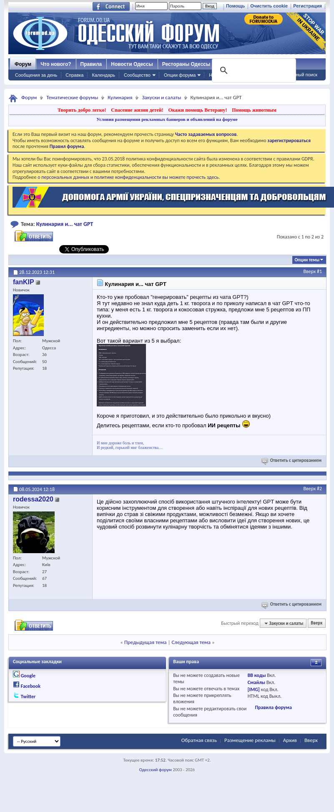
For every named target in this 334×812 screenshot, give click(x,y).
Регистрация (307, 5)
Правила (91, 64)
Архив (290, 740)
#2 (319, 488)
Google (28, 676)
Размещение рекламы (250, 740)
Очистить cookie (269, 5)
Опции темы (306, 260)
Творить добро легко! (82, 110)
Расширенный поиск (295, 74)
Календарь (103, 75)
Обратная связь (199, 740)
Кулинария (120, 97)
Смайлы (256, 682)
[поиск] (253, 70)
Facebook (30, 686)
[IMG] (254, 689)
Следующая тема (191, 642)
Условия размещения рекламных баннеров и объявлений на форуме (166, 119)
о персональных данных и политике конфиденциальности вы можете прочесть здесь (128, 177)
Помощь (235, 5)
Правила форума (273, 707)
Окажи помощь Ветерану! (197, 110)
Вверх (310, 271)
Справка (74, 75)
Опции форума (180, 75)
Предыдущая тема (145, 642)
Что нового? (55, 64)
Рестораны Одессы (186, 64)
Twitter (28, 696)
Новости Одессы (132, 64)
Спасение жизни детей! (137, 110)
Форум (23, 64)
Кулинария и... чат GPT (64, 224)
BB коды (257, 675)
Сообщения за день (36, 75)
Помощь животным (254, 110)
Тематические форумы (72, 97)
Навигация (220, 75)
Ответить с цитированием (292, 460)
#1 (319, 271)
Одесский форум (155, 769)
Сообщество (137, 75)
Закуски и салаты (161, 97)
